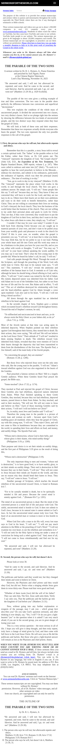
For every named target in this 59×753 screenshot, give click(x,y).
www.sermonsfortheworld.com (14, 32)
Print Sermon (50, 11)
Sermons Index (8, 11)
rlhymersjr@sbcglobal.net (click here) (18, 657)
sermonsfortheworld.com (19, 3)
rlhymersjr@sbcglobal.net (20, 57)
